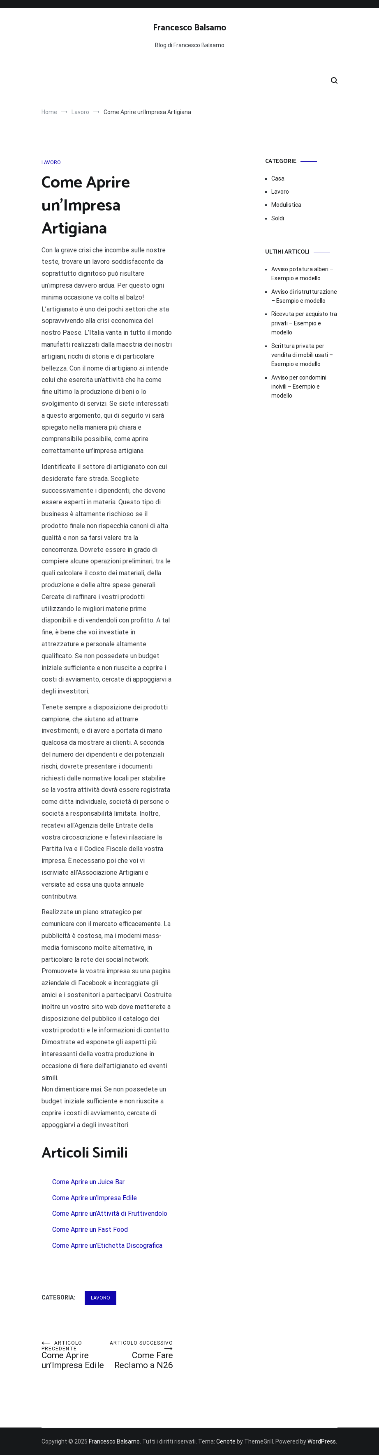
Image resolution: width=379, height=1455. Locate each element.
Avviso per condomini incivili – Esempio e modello (298, 386)
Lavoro (51, 162)
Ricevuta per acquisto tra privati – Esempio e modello (304, 323)
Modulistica (286, 204)
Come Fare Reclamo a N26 (140, 1355)
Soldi (277, 218)
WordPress (321, 1441)
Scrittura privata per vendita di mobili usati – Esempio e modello (302, 355)
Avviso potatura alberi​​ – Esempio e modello (302, 273)
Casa (277, 178)
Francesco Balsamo (189, 28)
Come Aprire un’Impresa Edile (74, 1355)
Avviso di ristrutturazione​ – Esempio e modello (304, 296)
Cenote (226, 1441)
